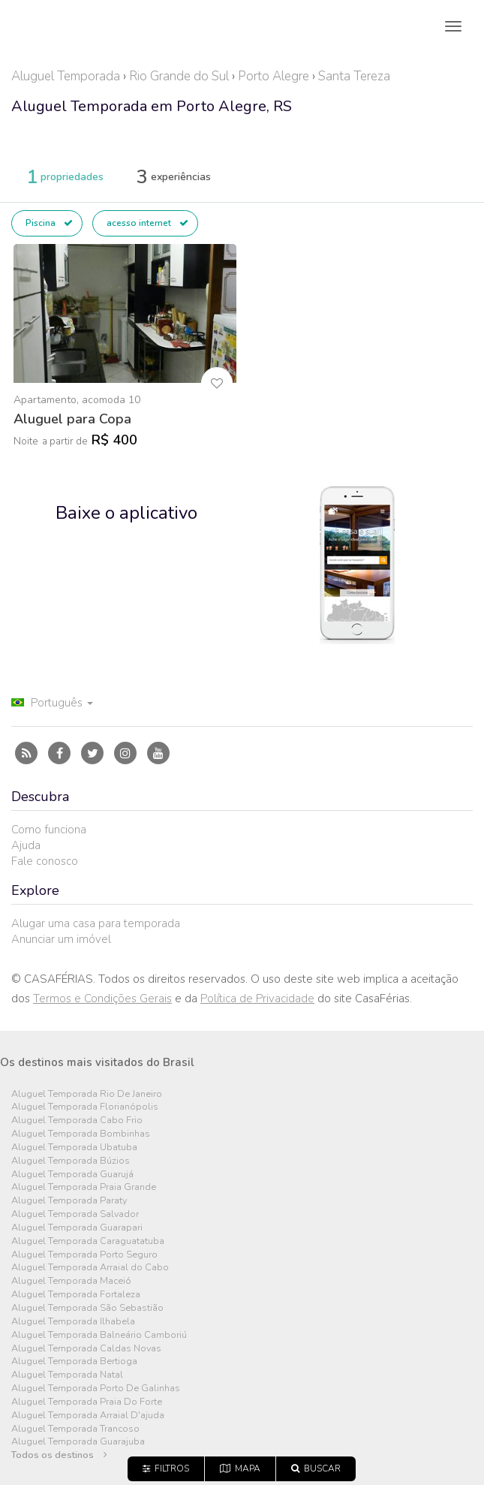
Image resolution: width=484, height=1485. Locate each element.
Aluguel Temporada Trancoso (75, 1429)
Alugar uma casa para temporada (95, 923)
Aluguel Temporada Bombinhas (80, 1134)
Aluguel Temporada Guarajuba (78, 1441)
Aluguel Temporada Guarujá (72, 1174)
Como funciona (48, 829)
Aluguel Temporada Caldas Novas (86, 1348)
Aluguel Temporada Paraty (69, 1200)
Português (52, 702)
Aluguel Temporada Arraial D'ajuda (87, 1415)
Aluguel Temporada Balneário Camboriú (99, 1335)
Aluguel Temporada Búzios (70, 1161)
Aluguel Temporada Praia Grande (83, 1187)
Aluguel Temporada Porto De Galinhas (95, 1388)
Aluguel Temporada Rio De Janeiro (86, 1094)
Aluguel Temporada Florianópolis (84, 1107)
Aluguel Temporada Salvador (75, 1214)
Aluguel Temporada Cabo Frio (77, 1120)
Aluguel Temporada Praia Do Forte (86, 1402)
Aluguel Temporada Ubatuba (74, 1147)
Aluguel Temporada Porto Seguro (84, 1255)
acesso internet (147, 223)
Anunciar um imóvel (61, 939)
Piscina (49, 223)
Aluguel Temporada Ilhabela (73, 1321)
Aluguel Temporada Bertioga (74, 1361)
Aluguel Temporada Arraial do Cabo (90, 1267)
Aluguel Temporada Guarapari (77, 1227)
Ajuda (26, 845)
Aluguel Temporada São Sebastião (87, 1308)
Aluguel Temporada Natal (67, 1375)
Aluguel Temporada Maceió (71, 1281)
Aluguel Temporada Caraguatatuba (87, 1241)
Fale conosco (44, 861)
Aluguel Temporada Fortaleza (75, 1294)
